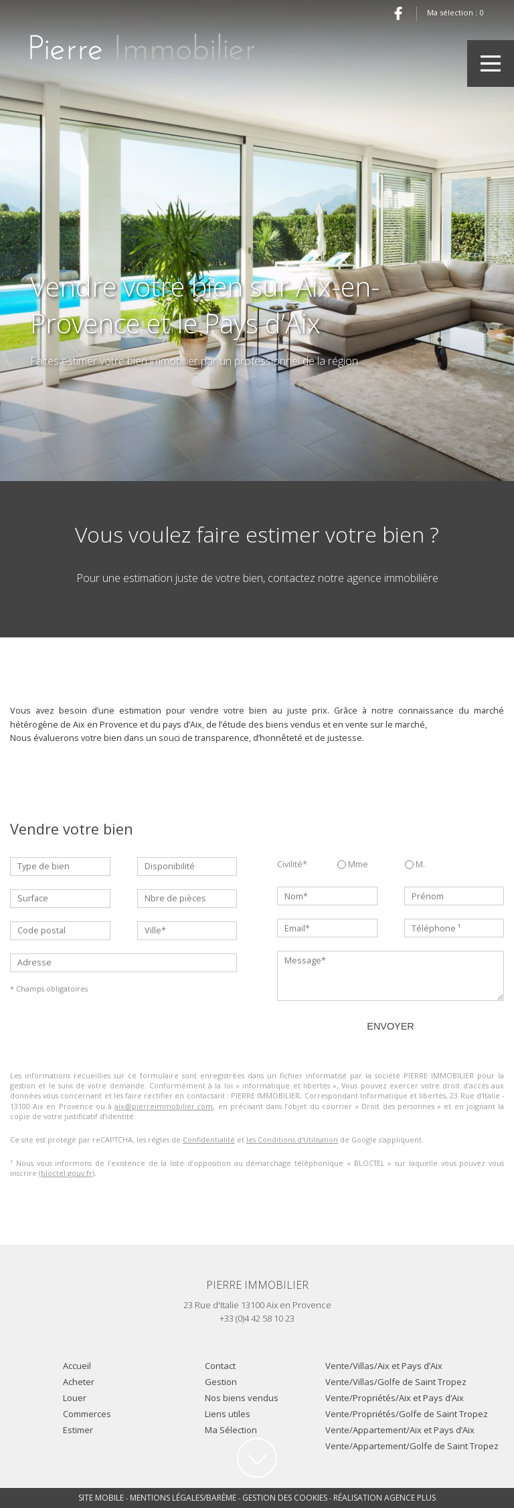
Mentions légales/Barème (183, 1497)
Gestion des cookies (284, 1497)
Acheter (78, 1382)
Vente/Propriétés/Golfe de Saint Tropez (406, 1414)
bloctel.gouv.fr (66, 1173)
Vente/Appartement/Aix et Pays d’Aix (400, 1430)
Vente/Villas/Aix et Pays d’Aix (383, 1366)
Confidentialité (209, 1140)
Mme (352, 864)
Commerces (87, 1414)
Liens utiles (227, 1414)
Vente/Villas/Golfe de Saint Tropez (395, 1382)
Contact (220, 1366)
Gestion (221, 1382)
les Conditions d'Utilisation (292, 1140)
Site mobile (101, 1497)
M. (415, 864)
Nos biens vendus (241, 1398)
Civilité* (292, 864)
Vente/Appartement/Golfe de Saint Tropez (412, 1446)
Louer (74, 1398)
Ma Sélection (231, 1430)
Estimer (78, 1430)
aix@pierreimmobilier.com (163, 1106)
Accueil (77, 1366)
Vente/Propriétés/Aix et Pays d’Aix (394, 1398)
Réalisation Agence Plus (384, 1497)
